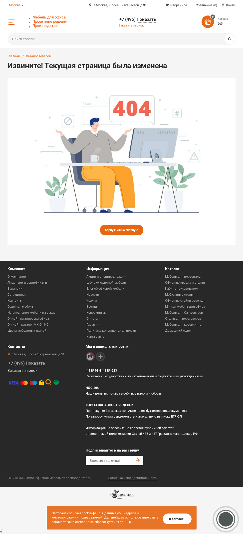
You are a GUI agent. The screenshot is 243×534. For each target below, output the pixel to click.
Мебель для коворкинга (183, 324)
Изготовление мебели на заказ (31, 312)
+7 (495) (137, 19)
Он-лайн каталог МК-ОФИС (27, 324)
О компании (16, 276)
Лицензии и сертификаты (27, 282)
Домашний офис (178, 330)
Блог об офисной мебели (105, 288)
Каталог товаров (38, 56)
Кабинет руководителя (182, 288)
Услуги (91, 300)
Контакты (14, 300)
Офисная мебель (20, 306)
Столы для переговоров (183, 318)
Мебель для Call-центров (184, 312)
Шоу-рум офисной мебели (106, 282)
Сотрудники (16, 294)
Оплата (92, 318)
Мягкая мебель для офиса (185, 306)
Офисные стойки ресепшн (185, 300)
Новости (92, 294)
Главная (13, 56)
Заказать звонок (131, 25)
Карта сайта (95, 336)
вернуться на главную (121, 230)
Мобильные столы (179, 294)
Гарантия (93, 324)
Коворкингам (96, 312)
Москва (14, 5)
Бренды (92, 306)
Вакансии (14, 288)
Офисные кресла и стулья (185, 282)
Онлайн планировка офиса (28, 318)
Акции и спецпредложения (107, 276)
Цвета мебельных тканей (26, 330)
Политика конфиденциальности (111, 330)
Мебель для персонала (183, 276)
